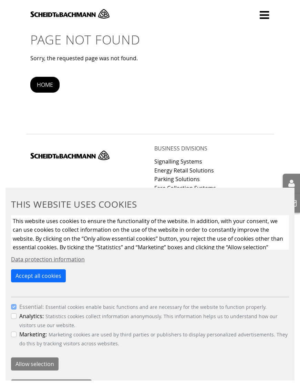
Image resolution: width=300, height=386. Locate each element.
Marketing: (33, 334)
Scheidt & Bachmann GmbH (70, 14)
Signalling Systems (178, 161)
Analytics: (31, 316)
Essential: (31, 307)
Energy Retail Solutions (184, 170)
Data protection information (48, 259)
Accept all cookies (38, 276)
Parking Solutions (177, 179)
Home (45, 84)
